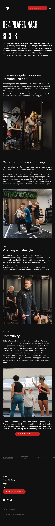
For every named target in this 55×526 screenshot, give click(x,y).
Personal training (9, 480)
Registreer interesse (27, 434)
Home (5, 476)
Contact (5, 487)
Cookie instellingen (9, 509)
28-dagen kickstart (37, 8)
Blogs (5, 484)
